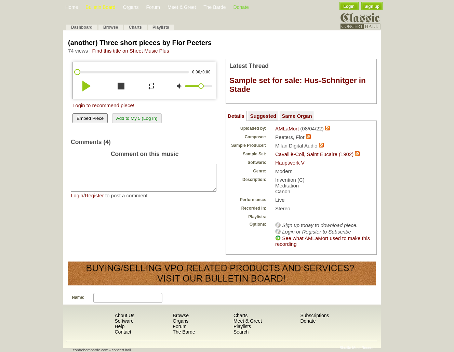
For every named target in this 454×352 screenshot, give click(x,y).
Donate (241, 7)
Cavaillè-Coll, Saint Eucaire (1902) (314, 154)
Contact (123, 332)
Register (94, 200)
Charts (135, 27)
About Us (124, 315)
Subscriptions (314, 315)
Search (241, 332)
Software (124, 321)
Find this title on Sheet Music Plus (130, 51)
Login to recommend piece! (103, 105)
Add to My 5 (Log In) (137, 118)
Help (119, 326)
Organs (131, 7)
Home (71, 7)
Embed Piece (90, 118)
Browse (110, 27)
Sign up (371, 6)
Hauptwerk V (290, 163)
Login (349, 6)
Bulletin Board (100, 7)
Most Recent (362, 348)
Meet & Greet (182, 7)
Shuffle (345, 348)
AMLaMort (287, 128)
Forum (153, 7)
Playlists (160, 27)
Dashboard (82, 27)
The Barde (214, 7)
